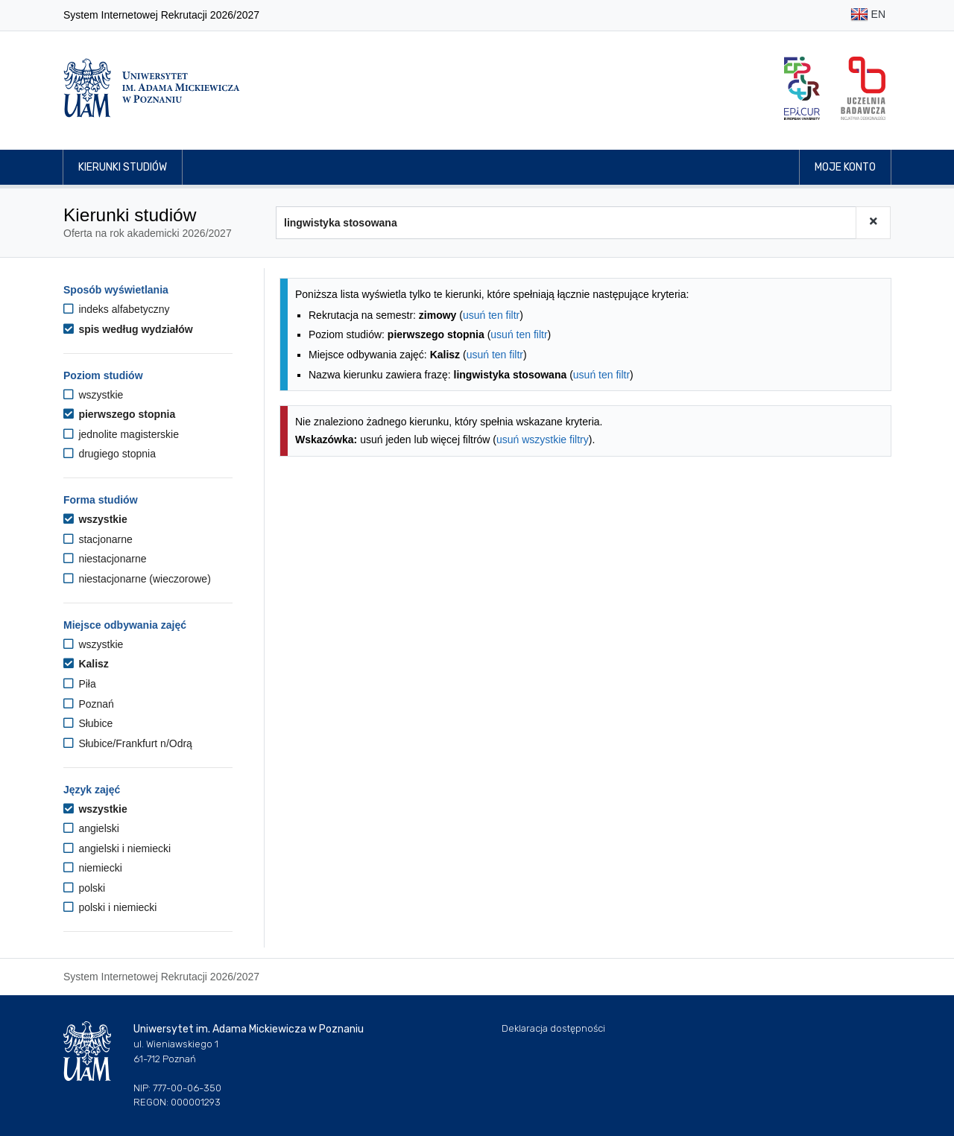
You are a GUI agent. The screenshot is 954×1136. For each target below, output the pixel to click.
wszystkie (93, 395)
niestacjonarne (104, 559)
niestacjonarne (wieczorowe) (137, 579)
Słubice (88, 723)
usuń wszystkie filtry (542, 439)
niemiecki (92, 868)
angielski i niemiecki (117, 848)
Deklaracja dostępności (553, 1028)
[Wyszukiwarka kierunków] (566, 222)
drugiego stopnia (109, 454)
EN (867, 15)
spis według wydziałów (128, 329)
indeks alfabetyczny (116, 309)
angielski (91, 828)
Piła (79, 684)
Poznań (88, 704)
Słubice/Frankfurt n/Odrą (127, 743)
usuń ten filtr (491, 315)
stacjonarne (98, 539)
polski (84, 888)
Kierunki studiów (122, 167)
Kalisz (86, 664)
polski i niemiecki (110, 907)
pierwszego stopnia (119, 414)
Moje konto (845, 167)
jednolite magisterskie (121, 434)
